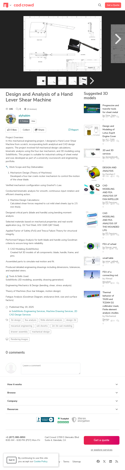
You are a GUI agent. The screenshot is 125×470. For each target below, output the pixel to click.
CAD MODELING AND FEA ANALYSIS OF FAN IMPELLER (110, 193)
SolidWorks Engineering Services (28, 311)
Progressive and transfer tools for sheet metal (111, 109)
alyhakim (24, 115)
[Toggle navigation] (7, 5)
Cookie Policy (40, 461)
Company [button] (62, 401)
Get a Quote (113, 5)
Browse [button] (62, 392)
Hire (33, 121)
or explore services (101, 450)
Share (39, 130)
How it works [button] (62, 384)
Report (73, 130)
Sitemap (76, 462)
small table (108, 258)
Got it (11, 460)
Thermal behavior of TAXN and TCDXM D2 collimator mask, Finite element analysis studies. (111, 302)
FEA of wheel (109, 244)
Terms (66, 462)
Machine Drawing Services (59, 311)
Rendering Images (19, 339)
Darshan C (110, 174)
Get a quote (101, 440)
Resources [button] (62, 409)
